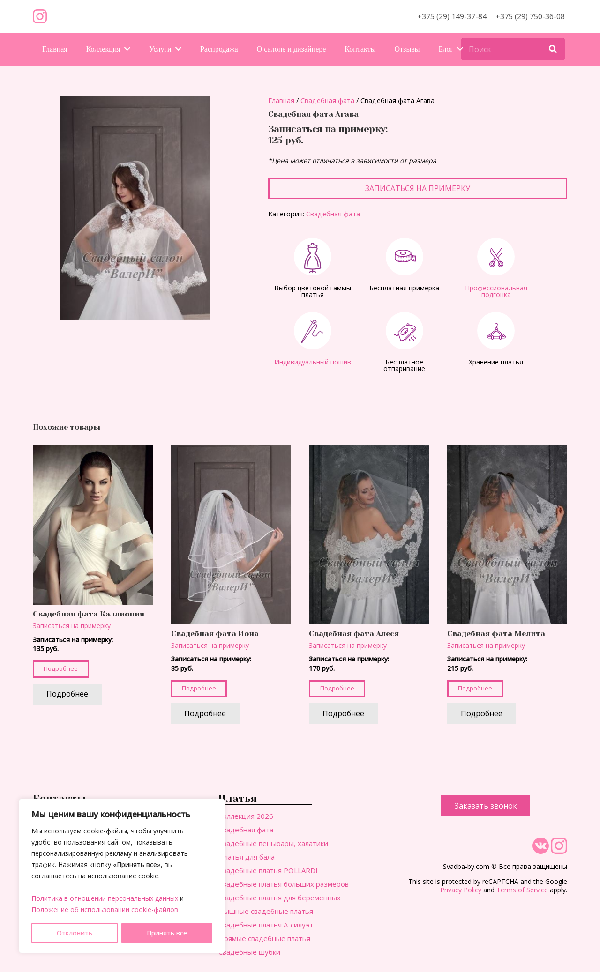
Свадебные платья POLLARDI (268, 870)
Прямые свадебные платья (264, 938)
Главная (281, 100)
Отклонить (74, 932)
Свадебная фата (327, 100)
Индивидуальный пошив (312, 361)
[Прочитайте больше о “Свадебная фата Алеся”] (343, 713)
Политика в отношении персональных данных (104, 898)
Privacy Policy (460, 889)
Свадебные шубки (249, 952)
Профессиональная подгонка (496, 291)
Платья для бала (246, 856)
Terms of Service (522, 889)
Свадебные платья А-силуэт (265, 924)
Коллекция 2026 (245, 816)
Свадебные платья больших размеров (283, 884)
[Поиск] (513, 49)
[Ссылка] (40, 16)
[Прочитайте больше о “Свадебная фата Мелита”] (481, 713)
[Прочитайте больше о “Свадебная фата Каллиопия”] (67, 694)
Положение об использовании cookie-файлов (104, 909)
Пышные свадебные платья (265, 911)
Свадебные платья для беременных (279, 897)
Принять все (167, 932)
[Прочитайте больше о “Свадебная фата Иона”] (205, 713)
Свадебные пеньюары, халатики (273, 843)
